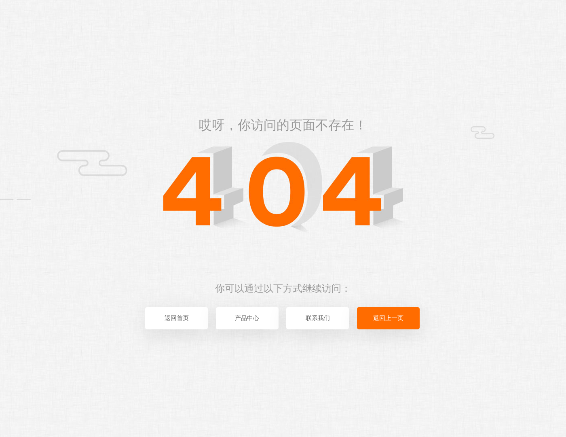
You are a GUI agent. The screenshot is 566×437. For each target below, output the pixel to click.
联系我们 (318, 318)
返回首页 (177, 318)
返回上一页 (388, 318)
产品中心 (247, 318)
